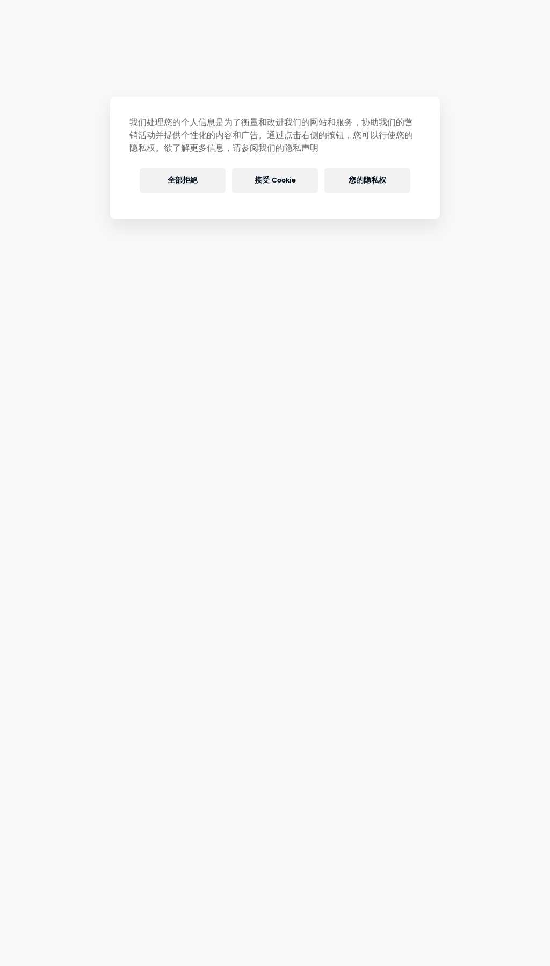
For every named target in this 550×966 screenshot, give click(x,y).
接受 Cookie (275, 180)
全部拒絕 (183, 180)
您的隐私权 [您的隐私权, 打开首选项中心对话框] (367, 180)
